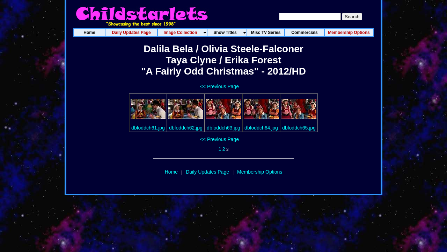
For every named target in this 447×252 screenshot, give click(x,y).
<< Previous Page (219, 86)
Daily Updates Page (207, 172)
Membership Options (259, 172)
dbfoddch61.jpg (148, 128)
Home (171, 172)
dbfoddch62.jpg (186, 128)
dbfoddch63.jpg (223, 128)
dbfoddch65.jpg (299, 128)
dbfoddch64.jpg (261, 128)
